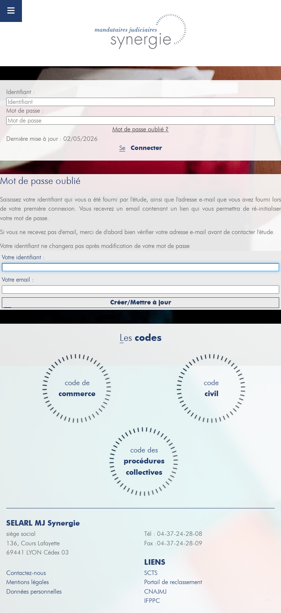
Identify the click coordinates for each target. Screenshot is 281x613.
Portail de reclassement (173, 582)
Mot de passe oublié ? (140, 129)
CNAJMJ (155, 591)
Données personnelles (33, 591)
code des (144, 462)
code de (77, 388)
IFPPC (152, 601)
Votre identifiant (22, 257)
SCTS (150, 573)
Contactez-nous (26, 573)
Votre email (17, 280)
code (211, 388)
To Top (268, 600)
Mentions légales (27, 582)
